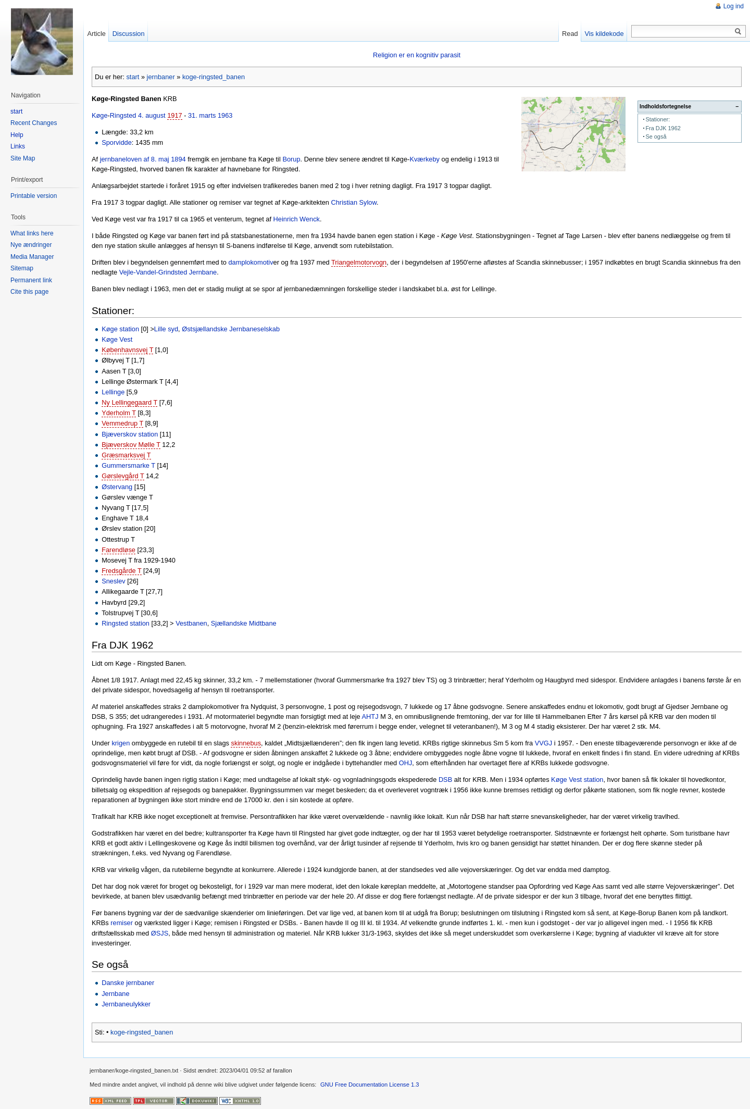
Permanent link (31, 280)
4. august (152, 115)
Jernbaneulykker (126, 1004)
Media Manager (32, 256)
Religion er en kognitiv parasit (416, 55)
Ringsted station (125, 623)
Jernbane (115, 994)
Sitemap (21, 268)
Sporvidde (117, 142)
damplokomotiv (250, 262)
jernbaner (161, 77)
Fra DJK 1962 (662, 128)
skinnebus (246, 743)
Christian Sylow (354, 202)
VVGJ (543, 743)
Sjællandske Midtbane (244, 623)
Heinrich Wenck (296, 219)
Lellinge (113, 392)
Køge (100, 115)
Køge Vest (117, 339)
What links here (32, 233)
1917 (174, 115)
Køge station (120, 329)
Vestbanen (191, 623)
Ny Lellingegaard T (129, 402)
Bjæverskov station (130, 434)
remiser (121, 923)
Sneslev (114, 581)
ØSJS (159, 933)
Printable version (33, 196)
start (132, 77)
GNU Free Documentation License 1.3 (369, 1084)
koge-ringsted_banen (213, 77)
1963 (225, 115)
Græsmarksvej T (126, 455)
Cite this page (29, 291)
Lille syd (166, 329)
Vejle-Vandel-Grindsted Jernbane (168, 272)
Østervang (117, 487)
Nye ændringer (31, 244)
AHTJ (370, 716)
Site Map (22, 158)
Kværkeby (424, 159)
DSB (445, 779)
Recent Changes (33, 123)
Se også (655, 136)
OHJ (406, 763)
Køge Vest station (577, 779)
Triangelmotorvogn (358, 262)
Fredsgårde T (121, 571)
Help (16, 135)
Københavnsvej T (127, 350)
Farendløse (118, 550)
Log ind (733, 6)
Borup (291, 159)
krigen (120, 743)
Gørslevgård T (123, 476)
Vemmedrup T (122, 423)
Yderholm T (119, 413)
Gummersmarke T (128, 465)
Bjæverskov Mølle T (131, 444)
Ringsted (123, 115)
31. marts (202, 115)
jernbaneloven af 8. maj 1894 (143, 159)
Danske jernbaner (128, 983)
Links (17, 146)
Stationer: (657, 119)
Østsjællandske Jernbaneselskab (231, 329)
